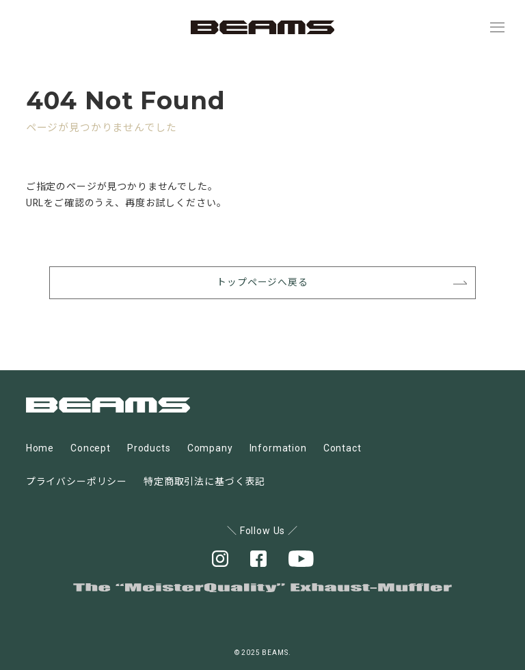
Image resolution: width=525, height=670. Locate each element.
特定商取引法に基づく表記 (204, 481)
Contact (342, 448)
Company (210, 448)
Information (278, 448)
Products (149, 448)
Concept (90, 448)
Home (40, 448)
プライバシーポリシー (76, 481)
